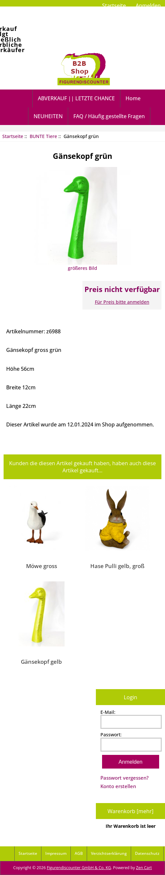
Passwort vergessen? (124, 777)
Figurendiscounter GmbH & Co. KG (79, 867)
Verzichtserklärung (109, 853)
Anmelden (148, 5)
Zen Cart (144, 867)
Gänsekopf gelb (41, 661)
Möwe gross (41, 565)
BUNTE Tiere (43, 136)
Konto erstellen (118, 786)
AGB (79, 853)
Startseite (114, 5)
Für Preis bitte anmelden (122, 302)
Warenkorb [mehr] (131, 811)
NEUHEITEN (48, 116)
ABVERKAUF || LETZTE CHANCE (76, 98)
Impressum (56, 853)
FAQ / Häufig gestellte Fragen (109, 116)
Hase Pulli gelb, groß (117, 565)
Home (133, 98)
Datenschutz (147, 853)
